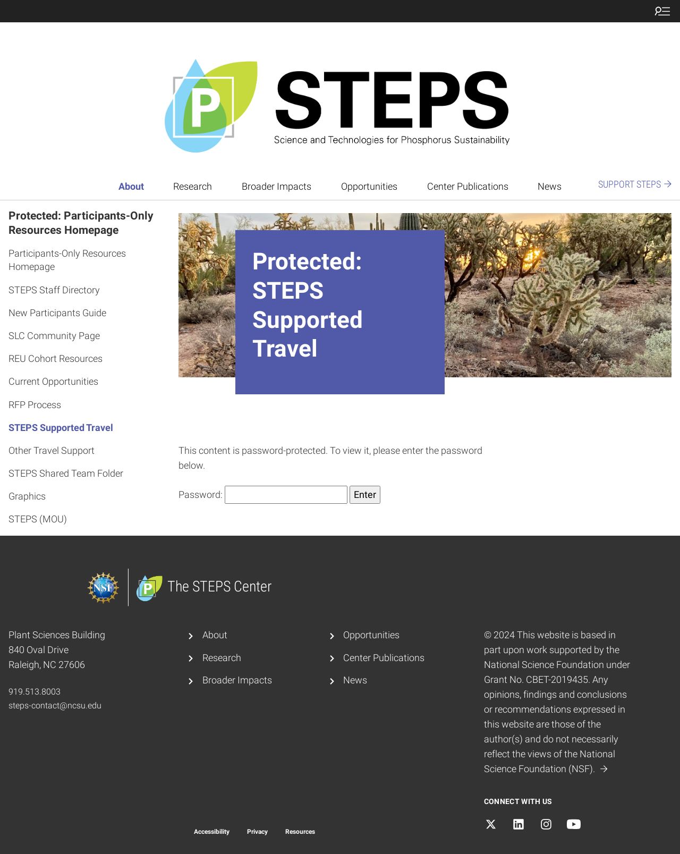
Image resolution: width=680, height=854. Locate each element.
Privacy (257, 831)
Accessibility (212, 831)
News (550, 186)
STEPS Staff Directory (54, 289)
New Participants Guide (57, 312)
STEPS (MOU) (37, 519)
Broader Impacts (276, 186)
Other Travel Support (51, 450)
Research (192, 186)
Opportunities (369, 186)
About (131, 186)
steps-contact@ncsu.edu (54, 705)
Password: (262, 495)
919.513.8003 (34, 692)
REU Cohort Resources (55, 358)
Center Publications (467, 186)
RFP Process (34, 404)
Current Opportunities (53, 381)
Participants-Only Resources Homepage (67, 260)
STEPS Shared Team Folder (65, 473)
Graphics (27, 496)
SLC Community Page (54, 335)
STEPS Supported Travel (60, 427)
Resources (300, 831)
